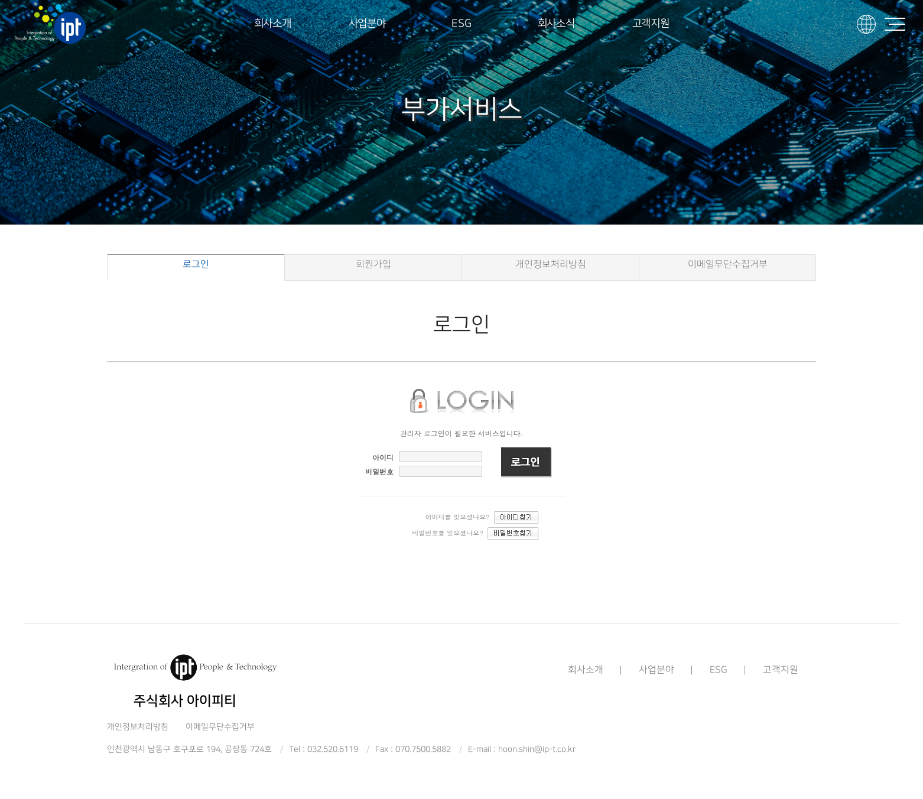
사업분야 (367, 23)
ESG (461, 23)
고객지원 (651, 23)
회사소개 (272, 23)
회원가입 (373, 264)
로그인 (196, 264)
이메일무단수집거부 (728, 264)
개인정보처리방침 (550, 264)
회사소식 (556, 23)
